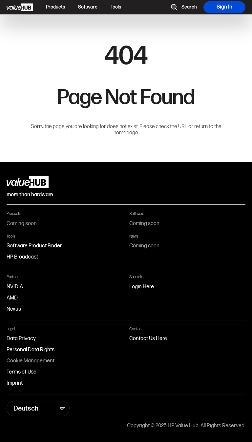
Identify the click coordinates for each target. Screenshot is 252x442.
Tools (116, 7)
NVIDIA (15, 287)
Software (87, 7)
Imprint (15, 383)
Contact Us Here (148, 339)
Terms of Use (21, 372)
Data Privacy (21, 339)
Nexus (14, 309)
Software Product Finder (34, 246)
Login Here (141, 287)
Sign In (224, 7)
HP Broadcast (22, 257)
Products (55, 7)
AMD (12, 298)
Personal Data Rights (30, 350)
